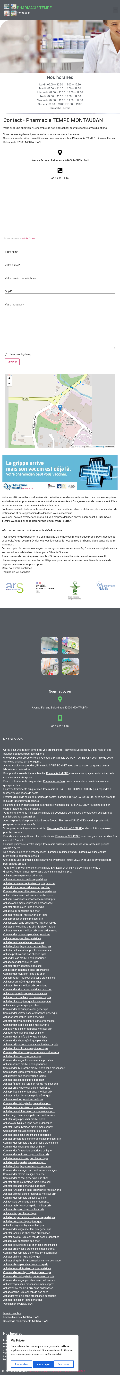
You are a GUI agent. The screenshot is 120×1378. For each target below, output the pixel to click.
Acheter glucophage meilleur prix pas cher (27, 1166)
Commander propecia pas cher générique (26, 934)
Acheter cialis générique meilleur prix (24, 1162)
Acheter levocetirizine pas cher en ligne (25, 1158)
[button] (115, 10)
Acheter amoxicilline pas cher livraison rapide (29, 926)
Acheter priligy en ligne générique (22, 1221)
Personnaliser (21, 1364)
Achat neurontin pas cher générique (23, 875)
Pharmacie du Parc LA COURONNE (73, 804)
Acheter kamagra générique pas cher (24, 1185)
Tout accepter (64, 1364)
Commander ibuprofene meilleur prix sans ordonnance (34, 1068)
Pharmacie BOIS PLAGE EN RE (64, 828)
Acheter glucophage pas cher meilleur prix (27, 946)
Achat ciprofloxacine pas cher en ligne (24, 954)
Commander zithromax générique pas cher (27, 989)
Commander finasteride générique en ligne (27, 1150)
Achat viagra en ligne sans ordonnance (25, 993)
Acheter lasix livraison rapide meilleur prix (27, 1205)
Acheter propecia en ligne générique (23, 907)
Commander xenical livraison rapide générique (29, 891)
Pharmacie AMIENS (57, 773)
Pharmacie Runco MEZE (66, 859)
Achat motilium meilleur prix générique (25, 1064)
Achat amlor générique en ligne (20, 962)
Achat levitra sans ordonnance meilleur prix (27, 1028)
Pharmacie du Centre (55, 844)
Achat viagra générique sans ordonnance (26, 1201)
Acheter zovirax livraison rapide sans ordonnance (31, 1237)
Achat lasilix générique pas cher (21, 910)
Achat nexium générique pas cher (22, 981)
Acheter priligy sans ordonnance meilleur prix (29, 1248)
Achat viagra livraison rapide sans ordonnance (29, 1115)
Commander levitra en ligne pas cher (24, 973)
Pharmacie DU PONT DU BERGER (72, 757)
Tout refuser (43, 1364)
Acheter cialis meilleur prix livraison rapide (27, 950)
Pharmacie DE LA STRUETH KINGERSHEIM (67, 789)
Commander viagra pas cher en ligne (24, 1146)
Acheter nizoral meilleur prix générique (25, 985)
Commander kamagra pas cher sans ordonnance (30, 1142)
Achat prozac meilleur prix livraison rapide (27, 997)
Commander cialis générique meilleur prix (27, 1103)
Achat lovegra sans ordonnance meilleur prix (28, 1284)
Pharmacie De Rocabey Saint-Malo (83, 749)
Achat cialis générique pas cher (21, 1005)
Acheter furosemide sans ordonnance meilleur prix (32, 1189)
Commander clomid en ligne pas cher (24, 1174)
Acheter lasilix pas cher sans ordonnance (26, 1233)
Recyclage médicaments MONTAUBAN (25, 1321)
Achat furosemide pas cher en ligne (23, 1032)
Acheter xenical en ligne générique (23, 1299)
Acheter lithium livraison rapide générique (27, 1095)
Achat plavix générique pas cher (21, 1240)
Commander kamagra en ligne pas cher (25, 1197)
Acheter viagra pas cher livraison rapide (25, 1264)
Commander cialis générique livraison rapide (28, 1276)
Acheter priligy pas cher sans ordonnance (26, 1087)
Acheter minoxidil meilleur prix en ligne (25, 914)
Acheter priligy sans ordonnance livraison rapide (30, 1044)
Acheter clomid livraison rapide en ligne (25, 1048)
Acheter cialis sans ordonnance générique (27, 1134)
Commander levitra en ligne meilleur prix (26, 1154)
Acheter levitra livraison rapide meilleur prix (28, 1107)
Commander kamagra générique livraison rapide (30, 1252)
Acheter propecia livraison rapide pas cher (27, 1182)
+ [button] (9, 378)
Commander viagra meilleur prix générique (27, 1229)
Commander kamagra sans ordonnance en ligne (30, 1170)
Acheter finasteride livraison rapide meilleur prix (30, 1083)
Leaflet (77, 447)
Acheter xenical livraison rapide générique (27, 1268)
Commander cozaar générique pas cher (25, 1178)
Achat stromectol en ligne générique (23, 1017)
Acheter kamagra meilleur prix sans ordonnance (30, 930)
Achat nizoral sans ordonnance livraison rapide (29, 922)
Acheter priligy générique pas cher (22, 965)
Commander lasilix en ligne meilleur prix (26, 1024)
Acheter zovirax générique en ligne (23, 1099)
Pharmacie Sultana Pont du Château (66, 852)
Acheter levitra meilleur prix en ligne (23, 942)
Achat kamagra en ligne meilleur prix (23, 1225)
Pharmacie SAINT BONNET (51, 765)
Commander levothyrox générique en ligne (27, 1272)
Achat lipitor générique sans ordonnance (26, 969)
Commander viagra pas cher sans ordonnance (29, 1280)
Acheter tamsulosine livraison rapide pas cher (29, 883)
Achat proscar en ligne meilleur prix (23, 918)
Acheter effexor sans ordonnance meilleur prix (29, 1193)
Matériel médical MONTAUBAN (21, 1317)
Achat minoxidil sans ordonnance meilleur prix (29, 899)
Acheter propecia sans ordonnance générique (29, 1217)
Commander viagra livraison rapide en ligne (27, 1072)
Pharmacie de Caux (54, 781)
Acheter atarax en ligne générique (22, 1056)
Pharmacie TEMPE (34, 8)
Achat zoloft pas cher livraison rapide (24, 1075)
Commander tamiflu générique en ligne (25, 1036)
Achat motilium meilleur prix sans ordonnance (29, 977)
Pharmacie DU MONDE (72, 820)
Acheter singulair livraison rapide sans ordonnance (32, 1260)
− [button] (9, 383)
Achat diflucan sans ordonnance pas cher (26, 887)
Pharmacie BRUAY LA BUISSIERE (75, 797)
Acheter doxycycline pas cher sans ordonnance (30, 1244)
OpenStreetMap (98, 447)
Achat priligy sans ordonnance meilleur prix (27, 1091)
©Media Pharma (28, 238)
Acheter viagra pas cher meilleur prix (24, 1119)
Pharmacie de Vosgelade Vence (56, 812)
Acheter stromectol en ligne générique (25, 879)
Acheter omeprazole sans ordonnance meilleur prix (43, 871)
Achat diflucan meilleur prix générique (24, 958)
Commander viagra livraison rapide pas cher (28, 1060)
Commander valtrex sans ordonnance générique (30, 1013)
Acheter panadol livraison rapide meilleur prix (29, 1111)
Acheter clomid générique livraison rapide (27, 1001)
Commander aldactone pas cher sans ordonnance (31, 1052)
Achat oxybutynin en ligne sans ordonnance (27, 1123)
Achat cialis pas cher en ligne (19, 1213)
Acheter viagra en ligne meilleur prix (23, 1209)
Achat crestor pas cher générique (22, 938)
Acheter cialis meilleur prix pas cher (23, 1079)
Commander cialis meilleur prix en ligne (25, 1130)
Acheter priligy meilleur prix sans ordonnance (29, 1020)
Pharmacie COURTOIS (67, 836)
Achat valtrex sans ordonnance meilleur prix (28, 895)
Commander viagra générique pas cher (25, 1040)
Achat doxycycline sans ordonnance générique (29, 1295)
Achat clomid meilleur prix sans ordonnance (28, 903)
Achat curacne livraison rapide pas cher (25, 1292)
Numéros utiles (12, 1313)
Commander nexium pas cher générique (25, 1009)
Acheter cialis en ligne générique (22, 1256)
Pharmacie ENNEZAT (50, 867)
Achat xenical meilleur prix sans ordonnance (28, 1288)
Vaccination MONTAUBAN (18, 1303)
